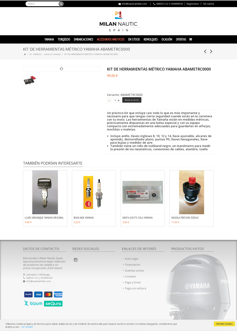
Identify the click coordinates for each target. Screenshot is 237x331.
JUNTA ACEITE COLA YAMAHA (137, 217)
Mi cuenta (208, 3)
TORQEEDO (64, 39)
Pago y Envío (133, 282)
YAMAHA (49, 39)
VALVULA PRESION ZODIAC (185, 217)
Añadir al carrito (132, 100)
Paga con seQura (135, 288)
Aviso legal (131, 258)
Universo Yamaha (52, 54)
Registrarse (192, 3)
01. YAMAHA (35, 54)
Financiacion (132, 264)
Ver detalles (27, 327)
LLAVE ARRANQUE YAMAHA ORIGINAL (44, 217)
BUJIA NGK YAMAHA (84, 217)
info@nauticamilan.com (134, 3)
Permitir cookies (224, 323)
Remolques (151, 39)
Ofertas (181, 39)
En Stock (134, 39)
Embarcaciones (83, 39)
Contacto (130, 276)
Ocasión (166, 39)
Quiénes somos (134, 270)
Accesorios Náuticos (110, 39)
